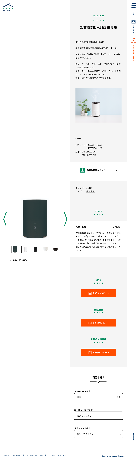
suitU (78, 138)
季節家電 (90, 191)
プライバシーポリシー (34, 455)
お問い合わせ (133, 30)
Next (65, 219)
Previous (4, 219)
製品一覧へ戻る (20, 260)
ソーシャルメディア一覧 (12, 455)
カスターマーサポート (133, 52)
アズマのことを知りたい (57, 455)
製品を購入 (133, 437)
